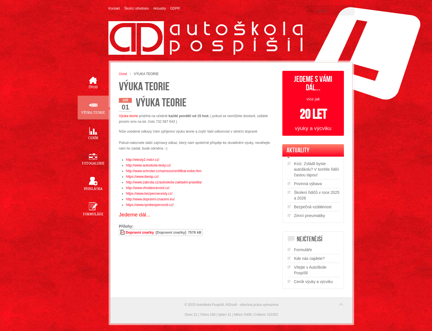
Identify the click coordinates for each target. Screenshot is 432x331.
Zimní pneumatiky (309, 215)
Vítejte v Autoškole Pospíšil (310, 270)
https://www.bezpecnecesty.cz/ (149, 194)
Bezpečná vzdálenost (312, 207)
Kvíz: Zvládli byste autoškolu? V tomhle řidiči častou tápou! (316, 169)
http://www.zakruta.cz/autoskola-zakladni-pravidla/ (164, 182)
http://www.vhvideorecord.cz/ (148, 188)
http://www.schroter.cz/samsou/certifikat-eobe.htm (164, 171)
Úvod (123, 74)
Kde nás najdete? (309, 258)
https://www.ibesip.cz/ (142, 177)
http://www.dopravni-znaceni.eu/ (150, 199)
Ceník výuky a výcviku (313, 281)
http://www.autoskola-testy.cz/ (148, 165)
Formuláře (303, 249)
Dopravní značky (140, 232)
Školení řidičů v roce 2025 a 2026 (316, 195)
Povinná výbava (308, 183)
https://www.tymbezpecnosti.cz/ (150, 205)
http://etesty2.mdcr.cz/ (142, 160)
